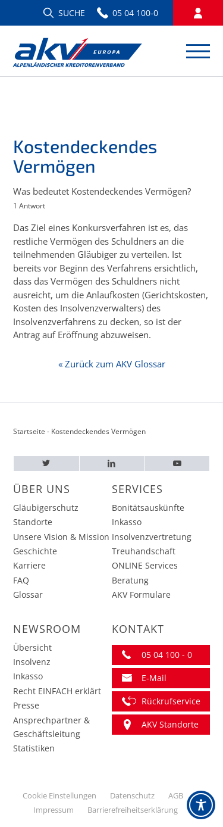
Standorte (32, 522)
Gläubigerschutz (45, 507)
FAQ (21, 580)
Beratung (130, 580)
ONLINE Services (145, 565)
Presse (26, 705)
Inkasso (127, 522)
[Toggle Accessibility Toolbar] (201, 805)
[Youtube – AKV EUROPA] (177, 463)
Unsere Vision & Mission (61, 536)
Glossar (28, 594)
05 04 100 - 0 (167, 654)
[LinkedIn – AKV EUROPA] (112, 463)
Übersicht (32, 647)
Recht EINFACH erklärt (57, 691)
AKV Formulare (141, 594)
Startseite (29, 431)
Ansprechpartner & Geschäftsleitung (51, 726)
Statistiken (34, 748)
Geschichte (35, 551)
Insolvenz (32, 661)
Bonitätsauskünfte (148, 507)
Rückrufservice (171, 701)
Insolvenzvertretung (151, 536)
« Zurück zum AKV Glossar (111, 364)
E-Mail (154, 678)
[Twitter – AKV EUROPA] (46, 463)
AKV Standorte (170, 724)
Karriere (29, 565)
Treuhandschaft (143, 551)
